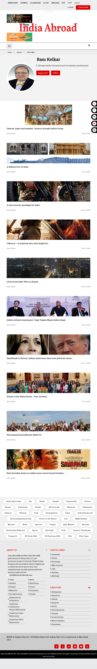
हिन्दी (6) (55, 73)
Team (11, 580)
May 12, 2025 (85, 210)
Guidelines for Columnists (15, 598)
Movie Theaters (58, 621)
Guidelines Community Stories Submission (17, 607)
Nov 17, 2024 (85, 363)
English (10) (43, 73)
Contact (32, 594)
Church (55, 599)
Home (11, 52)
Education (56, 595)
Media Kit (13, 590)
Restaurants (56, 592)
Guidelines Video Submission (16, 614)
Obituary (55, 572)
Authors (21, 52)
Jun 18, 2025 (86, 172)
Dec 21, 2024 (86, 325)
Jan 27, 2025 (85, 287)
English (55, 3)
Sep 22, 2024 (86, 440)
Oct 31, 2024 (86, 401)
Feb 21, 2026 (86, 133)
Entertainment (58, 610)
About (31, 580)
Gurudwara (56, 624)
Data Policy (34, 583)
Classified (35, 3)
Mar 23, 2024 (85, 478)
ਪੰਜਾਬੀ (70, 3)
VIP (46, 3)
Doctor (54, 606)
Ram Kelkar (31, 52)
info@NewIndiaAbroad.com (20, 575)
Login (70, 7)
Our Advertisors (15, 594)
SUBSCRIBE (83, 7)
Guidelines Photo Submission (16, 620)
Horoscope (56, 562)
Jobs (53, 569)
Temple (55, 613)
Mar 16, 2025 (86, 248)
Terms (32, 587)
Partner (12, 587)
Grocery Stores (57, 617)
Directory (13, 3)
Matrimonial (57, 565)
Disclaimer (34, 590)
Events (24, 3)
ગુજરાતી (77, 3)
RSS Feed (55, 576)
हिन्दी (63, 3)
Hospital (55, 603)
